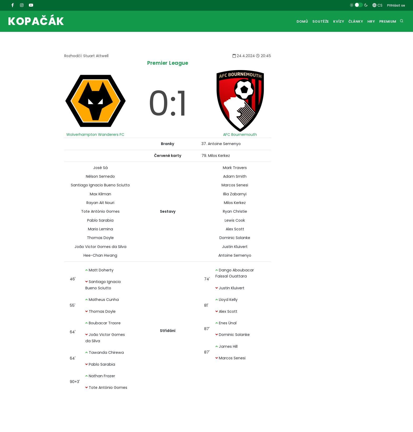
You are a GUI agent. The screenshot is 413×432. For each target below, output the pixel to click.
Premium (387, 21)
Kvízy (330, 21)
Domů (289, 21)
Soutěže (310, 21)
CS (377, 5)
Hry (367, 21)
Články (350, 21)
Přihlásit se (396, 5)
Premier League (167, 63)
